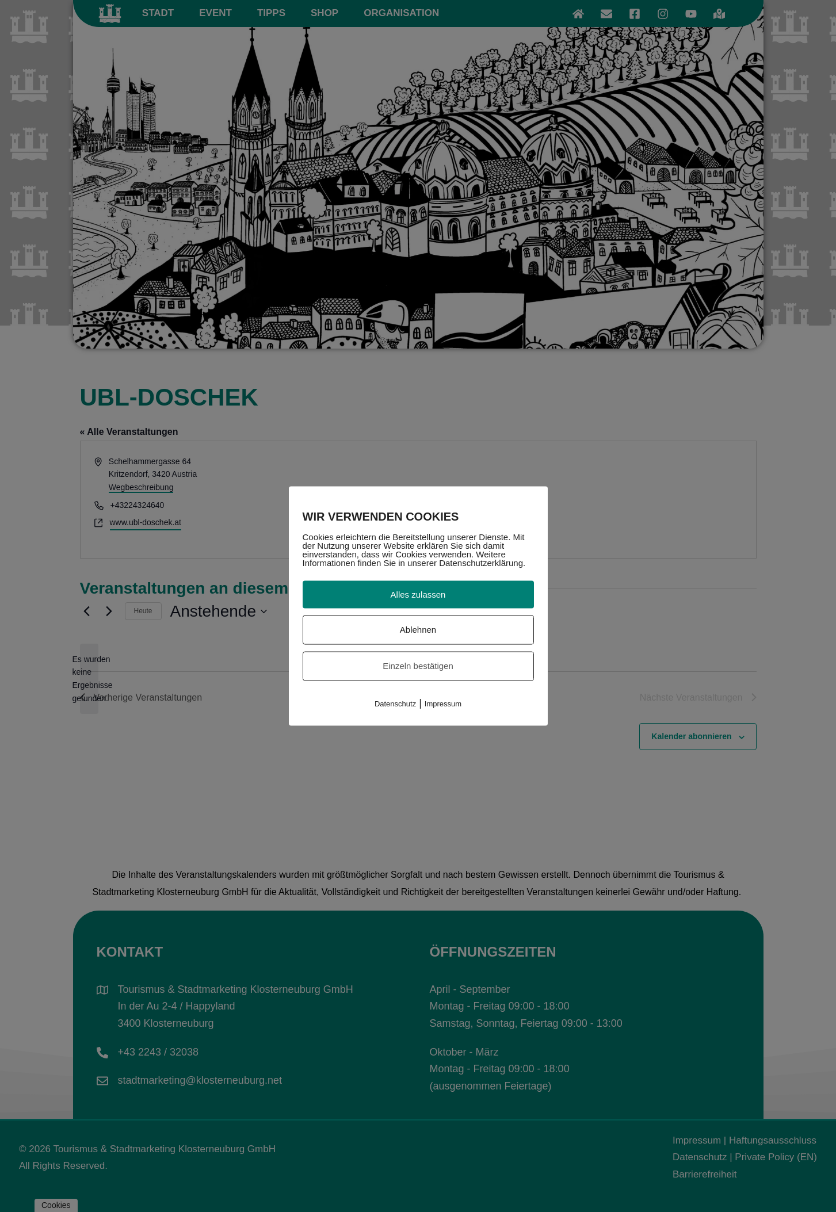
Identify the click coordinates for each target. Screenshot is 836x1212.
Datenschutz (395, 703)
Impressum (443, 703)
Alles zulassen (418, 594)
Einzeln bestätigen (418, 666)
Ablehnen (418, 629)
